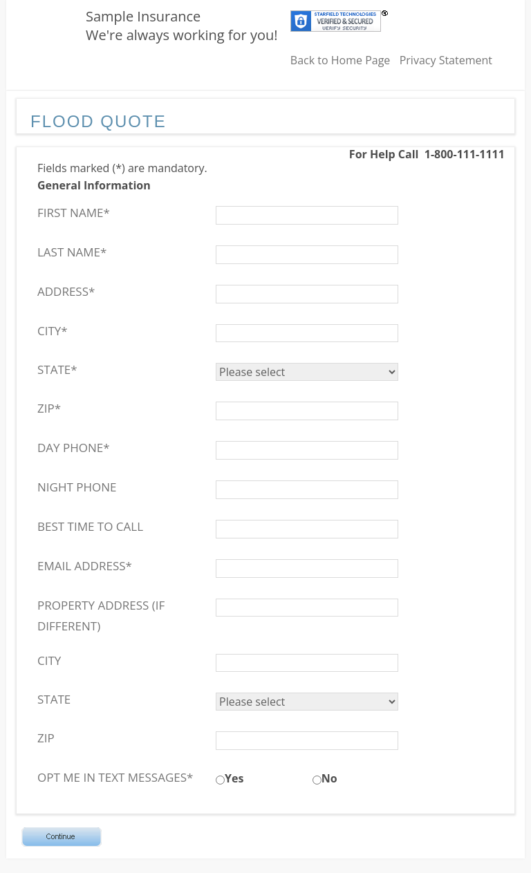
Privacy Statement (446, 60)
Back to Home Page (340, 60)
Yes (234, 778)
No (329, 778)
